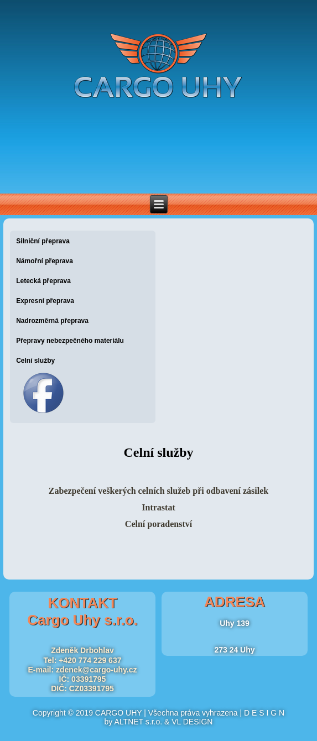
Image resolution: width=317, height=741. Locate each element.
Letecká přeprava (43, 281)
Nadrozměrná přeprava (52, 321)
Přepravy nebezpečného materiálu (70, 341)
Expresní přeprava (45, 301)
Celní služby (35, 360)
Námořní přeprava (44, 261)
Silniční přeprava (43, 241)
